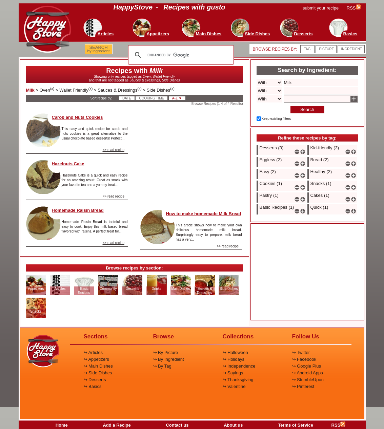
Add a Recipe (116, 425)
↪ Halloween (235, 352)
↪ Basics (93, 386)
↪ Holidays (233, 359)
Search (307, 109)
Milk (30, 90)
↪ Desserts (95, 379)
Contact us (177, 425)
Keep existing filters (276, 118)
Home (62, 425)
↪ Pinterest (303, 386)
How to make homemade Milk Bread (203, 213)
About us (233, 425)
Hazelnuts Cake (68, 163)
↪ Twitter (301, 352)
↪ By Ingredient (168, 359)
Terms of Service (295, 425)
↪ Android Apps (307, 372)
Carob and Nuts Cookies (77, 117)
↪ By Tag (162, 366)
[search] (180, 55)
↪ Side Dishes (98, 372)
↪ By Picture (165, 352)
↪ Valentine (234, 386)
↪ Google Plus (306, 366)
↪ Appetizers (96, 359)
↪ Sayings (233, 372)
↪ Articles (93, 352)
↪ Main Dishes (98, 366)
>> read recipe (114, 150)
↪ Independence (239, 366)
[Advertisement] (191, 155)
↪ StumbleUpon (308, 379)
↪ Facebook (304, 359)
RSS (338, 425)
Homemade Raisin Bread (78, 210)
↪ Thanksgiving (238, 379)
